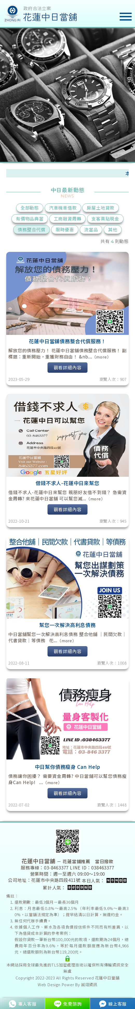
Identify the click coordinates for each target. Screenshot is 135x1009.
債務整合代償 (31, 229)
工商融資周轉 (68, 218)
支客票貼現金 (105, 218)
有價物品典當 (30, 218)
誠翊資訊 (89, 984)
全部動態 (30, 207)
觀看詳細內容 (68, 367)
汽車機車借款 (63, 207)
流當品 (91, 229)
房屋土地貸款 (100, 207)
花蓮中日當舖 (107, 977)
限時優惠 (65, 229)
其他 (112, 229)
